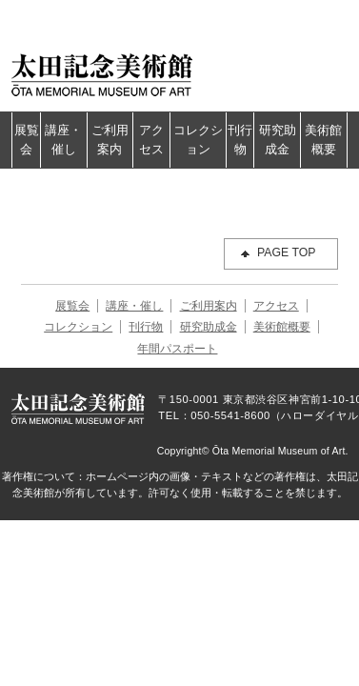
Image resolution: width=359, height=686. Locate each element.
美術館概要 (323, 139)
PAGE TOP (286, 252)
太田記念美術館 (102, 74)
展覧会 (26, 139)
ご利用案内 (110, 139)
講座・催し (63, 139)
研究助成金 (277, 139)
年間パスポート (177, 348)
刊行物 (240, 139)
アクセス (151, 139)
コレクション (198, 139)
